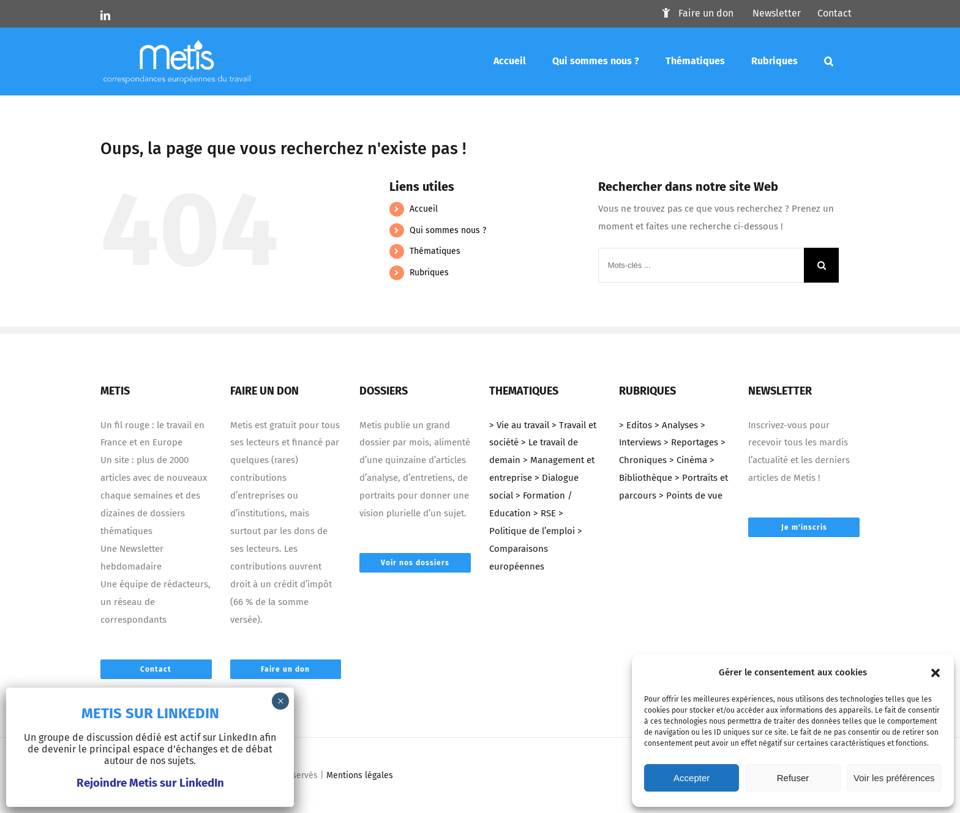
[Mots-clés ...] (701, 265)
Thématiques (435, 251)
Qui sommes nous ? (448, 230)
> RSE (544, 513)
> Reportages (691, 442)
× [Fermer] (280, 701)
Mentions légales (359, 775)
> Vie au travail (519, 425)
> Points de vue (690, 495)
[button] (935, 673)
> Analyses (676, 425)
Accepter (691, 778)
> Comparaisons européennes (535, 548)
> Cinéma (688, 460)
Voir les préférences (894, 778)
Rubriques (429, 272)
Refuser (793, 778)
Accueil (424, 209)
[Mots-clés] (828, 61)
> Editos (635, 425)
